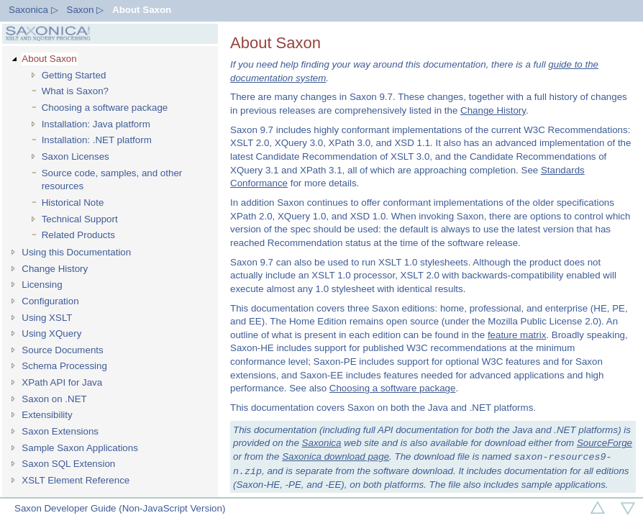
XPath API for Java (62, 382)
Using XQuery (51, 333)
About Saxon (141, 9)
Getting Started (74, 75)
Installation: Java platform (96, 124)
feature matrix (517, 335)
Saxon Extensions (60, 431)
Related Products (78, 235)
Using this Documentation (76, 252)
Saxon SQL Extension (68, 463)
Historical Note (73, 202)
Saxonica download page (335, 457)
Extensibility (47, 414)
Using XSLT (47, 317)
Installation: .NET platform (97, 140)
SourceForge (604, 442)
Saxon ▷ (85, 9)
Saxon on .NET (54, 399)
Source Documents (62, 350)
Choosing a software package (105, 107)
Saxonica (322, 442)
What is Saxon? (75, 91)
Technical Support (80, 219)
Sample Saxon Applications (80, 447)
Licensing (42, 284)
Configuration (50, 301)
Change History (55, 268)
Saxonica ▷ (33, 9)
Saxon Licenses (75, 156)
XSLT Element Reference (75, 480)
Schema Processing (64, 365)
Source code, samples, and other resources (112, 180)
